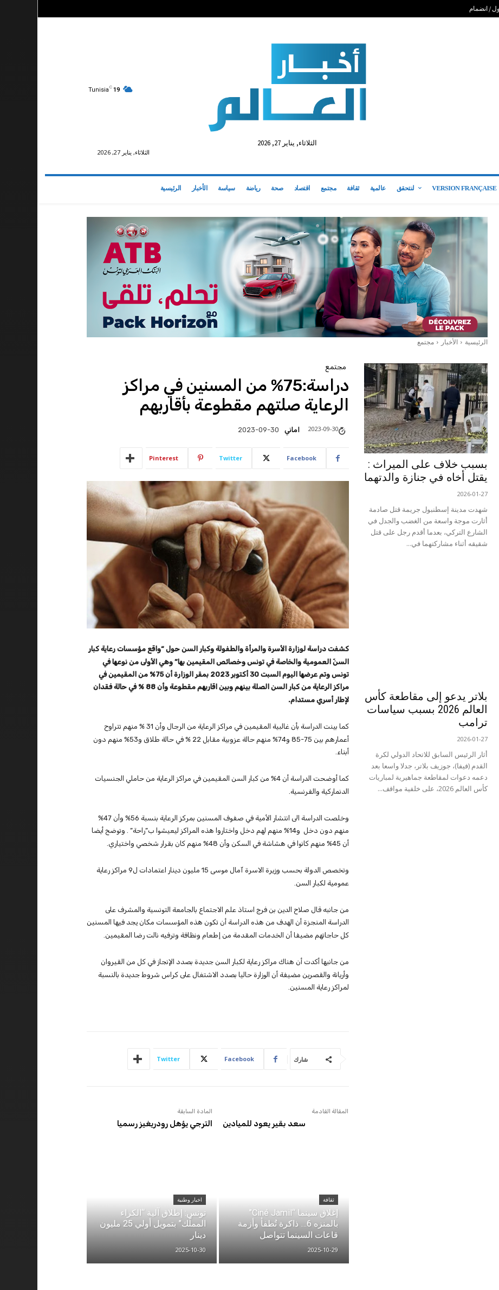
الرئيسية (438, 341)
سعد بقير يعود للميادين (226, 1123)
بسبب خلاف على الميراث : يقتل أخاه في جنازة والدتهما (388, 471)
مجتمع (388, 341)
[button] (477, 190)
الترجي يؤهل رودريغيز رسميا (127, 1123)
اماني (254, 429)
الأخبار (412, 341)
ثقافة (291, 1200)
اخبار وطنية (152, 1200)
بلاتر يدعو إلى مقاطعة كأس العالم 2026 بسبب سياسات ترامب (388, 709)
